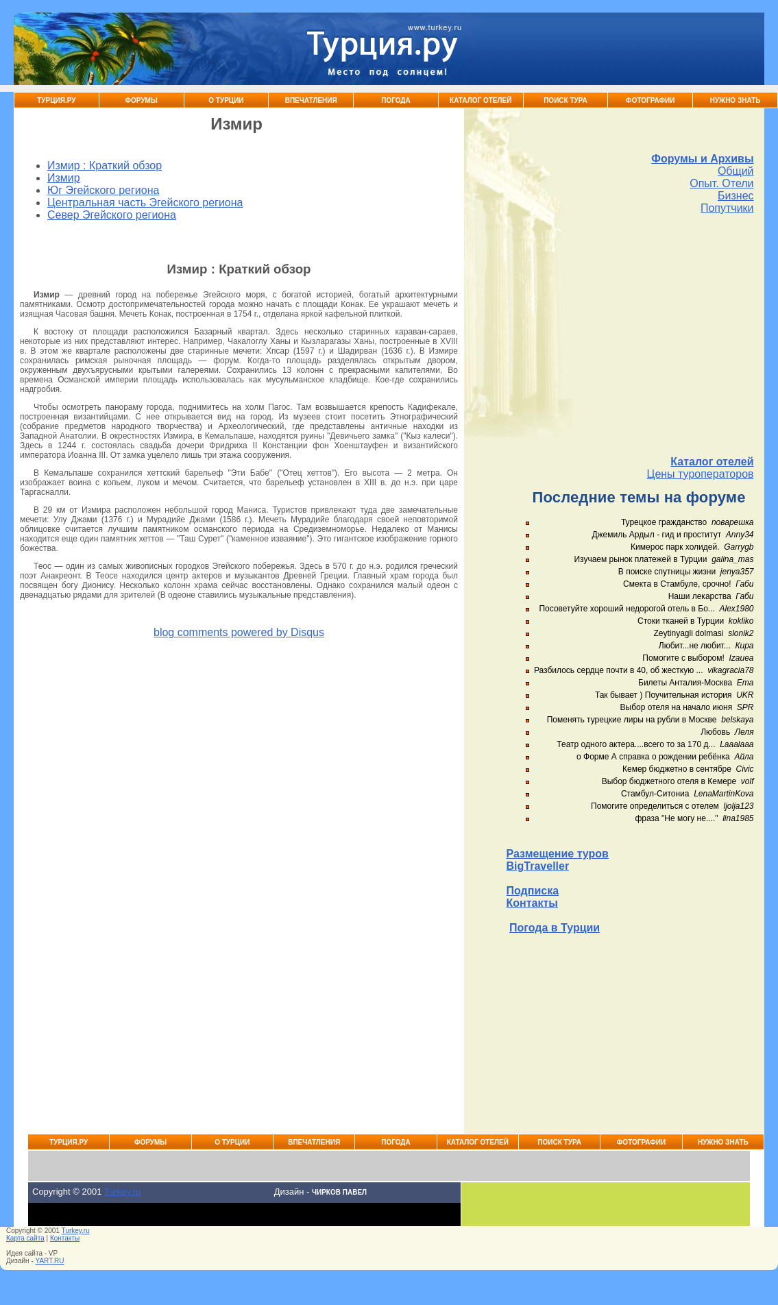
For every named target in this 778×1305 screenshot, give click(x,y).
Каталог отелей (711, 461)
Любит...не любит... (695, 645)
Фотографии (650, 100)
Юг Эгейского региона (103, 190)
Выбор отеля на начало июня (676, 707)
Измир (63, 178)
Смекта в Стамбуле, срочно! (678, 584)
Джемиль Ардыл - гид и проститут (656, 534)
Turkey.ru (122, 1191)
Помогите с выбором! (683, 658)
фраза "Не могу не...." (676, 818)
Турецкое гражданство (664, 522)
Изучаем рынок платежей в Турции (640, 559)
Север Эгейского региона (111, 215)
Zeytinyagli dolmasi (688, 633)
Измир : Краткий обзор (104, 165)
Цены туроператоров (700, 474)
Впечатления (311, 100)
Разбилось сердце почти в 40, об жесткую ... (618, 670)
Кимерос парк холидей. (675, 547)
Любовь (715, 732)
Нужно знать (735, 100)
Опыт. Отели (721, 183)
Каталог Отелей (480, 100)
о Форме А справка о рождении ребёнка (653, 756)
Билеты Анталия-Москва (685, 682)
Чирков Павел (339, 1192)
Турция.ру (56, 100)
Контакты (532, 903)
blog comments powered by (239, 632)
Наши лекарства (699, 596)
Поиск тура (565, 100)
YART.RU (50, 1261)
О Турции (225, 100)
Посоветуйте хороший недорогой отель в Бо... (626, 608)
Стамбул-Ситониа (655, 793)
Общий (736, 171)
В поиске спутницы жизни (667, 571)
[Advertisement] (630, 335)
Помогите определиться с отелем (655, 806)
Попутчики (727, 208)
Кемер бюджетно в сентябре (676, 769)
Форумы (141, 100)
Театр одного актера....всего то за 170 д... (636, 744)
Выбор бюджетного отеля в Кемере (669, 781)
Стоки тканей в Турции (680, 621)
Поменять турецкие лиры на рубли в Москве (632, 719)
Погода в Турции (554, 928)
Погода (396, 100)
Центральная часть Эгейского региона (145, 202)
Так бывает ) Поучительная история (663, 695)
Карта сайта (25, 1238)
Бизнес (736, 196)
